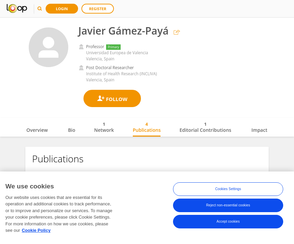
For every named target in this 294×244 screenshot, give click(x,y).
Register (97, 8)
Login (62, 8)
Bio (71, 130)
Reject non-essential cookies (228, 206)
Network (104, 127)
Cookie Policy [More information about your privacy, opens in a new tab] (36, 231)
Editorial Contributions (205, 127)
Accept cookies (228, 222)
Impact (259, 130)
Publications (147, 127)
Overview (37, 130)
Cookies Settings (228, 190)
